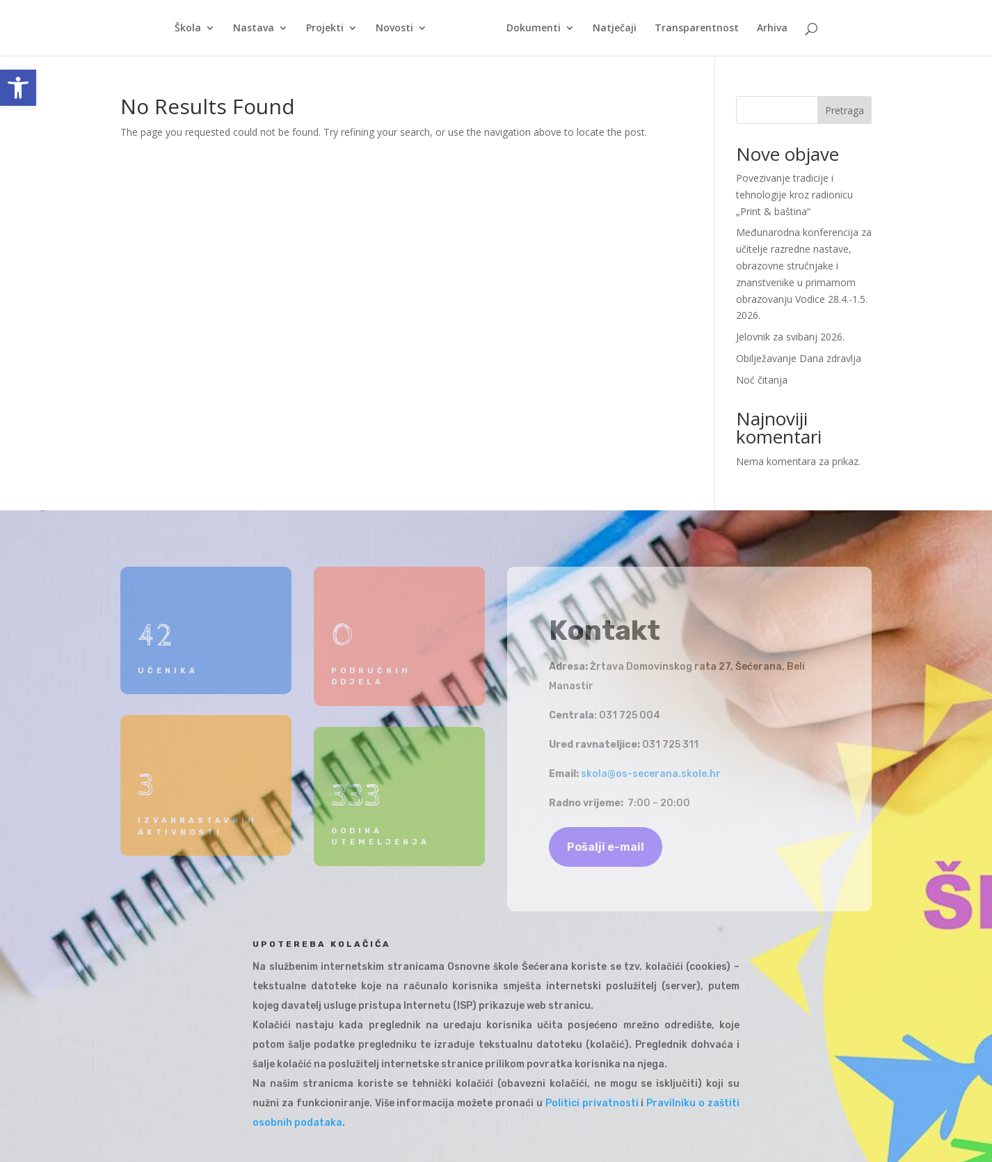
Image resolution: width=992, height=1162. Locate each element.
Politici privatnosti (592, 1103)
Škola (188, 28)
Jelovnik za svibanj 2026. (790, 336)
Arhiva (772, 28)
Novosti (394, 28)
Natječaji (615, 28)
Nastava (253, 28)
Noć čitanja (761, 379)
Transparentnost (697, 28)
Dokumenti (533, 28)
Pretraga (844, 110)
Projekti (325, 28)
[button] (18, 88)
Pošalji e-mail (605, 847)
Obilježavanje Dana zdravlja (798, 358)
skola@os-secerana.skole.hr (651, 774)
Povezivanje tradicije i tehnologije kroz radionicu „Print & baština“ (794, 194)
